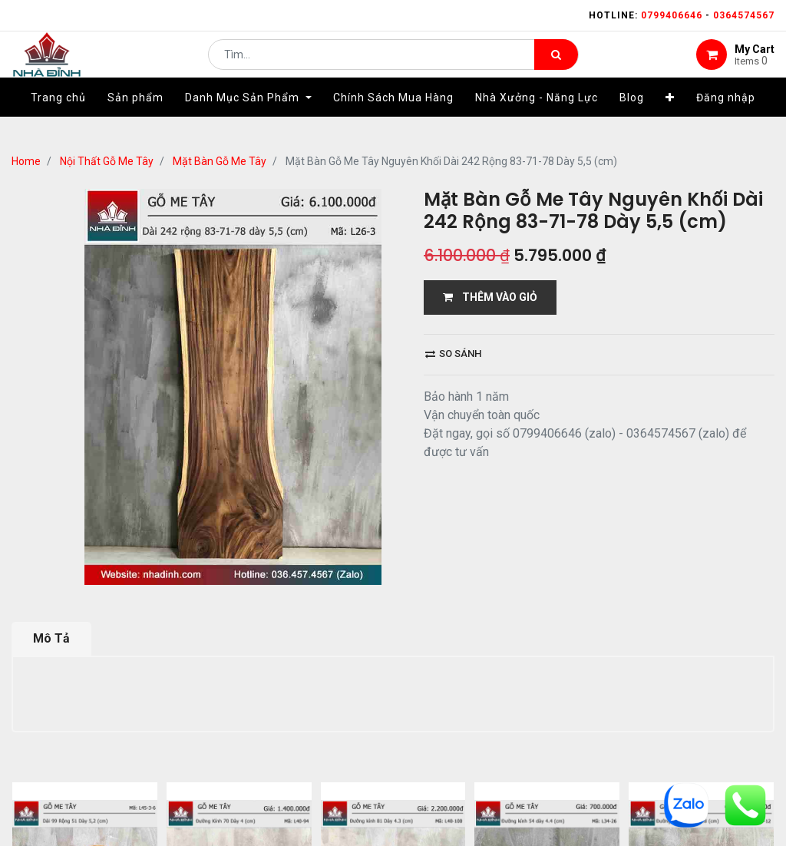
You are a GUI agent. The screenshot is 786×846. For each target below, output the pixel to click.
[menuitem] (58, 120)
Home (26, 161)
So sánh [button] (453, 353)
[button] (670, 120)
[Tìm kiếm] (556, 66)
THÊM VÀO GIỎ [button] (490, 297)
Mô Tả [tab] (51, 638)
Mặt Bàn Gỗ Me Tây (219, 161)
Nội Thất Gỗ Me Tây (107, 161)
